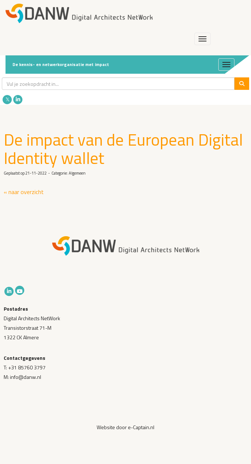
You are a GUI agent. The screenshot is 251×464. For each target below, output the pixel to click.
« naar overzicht (24, 191)
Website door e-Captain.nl (125, 427)
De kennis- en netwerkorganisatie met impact (60, 64)
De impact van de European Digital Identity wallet (123, 148)
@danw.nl (25, 377)
